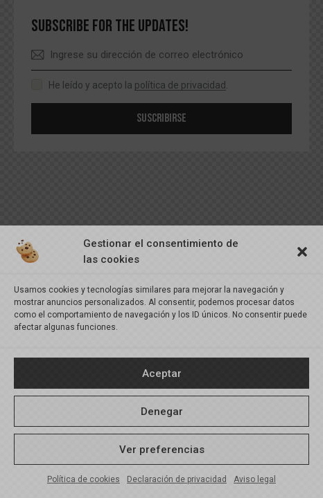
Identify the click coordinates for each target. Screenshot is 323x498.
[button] (302, 252)
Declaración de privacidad (177, 479)
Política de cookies (83, 479)
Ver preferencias (161, 449)
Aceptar (162, 373)
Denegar (162, 411)
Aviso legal (255, 479)
